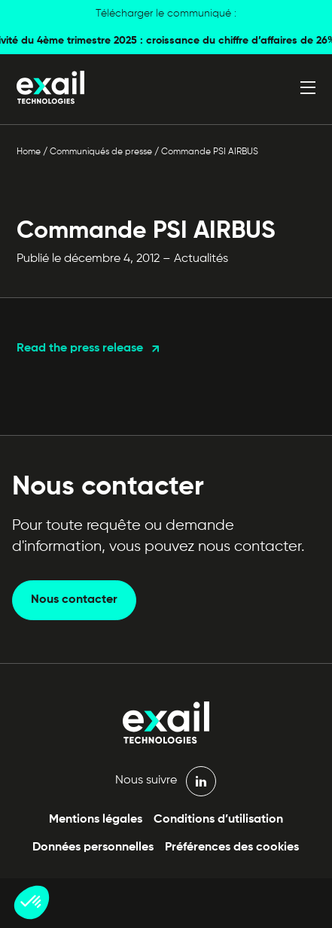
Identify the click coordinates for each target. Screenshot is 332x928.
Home (29, 152)
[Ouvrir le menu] (307, 87)
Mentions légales (95, 820)
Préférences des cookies (232, 847)
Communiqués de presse (101, 152)
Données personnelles (93, 847)
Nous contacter (74, 600)
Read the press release (80, 348)
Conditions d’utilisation (218, 820)
